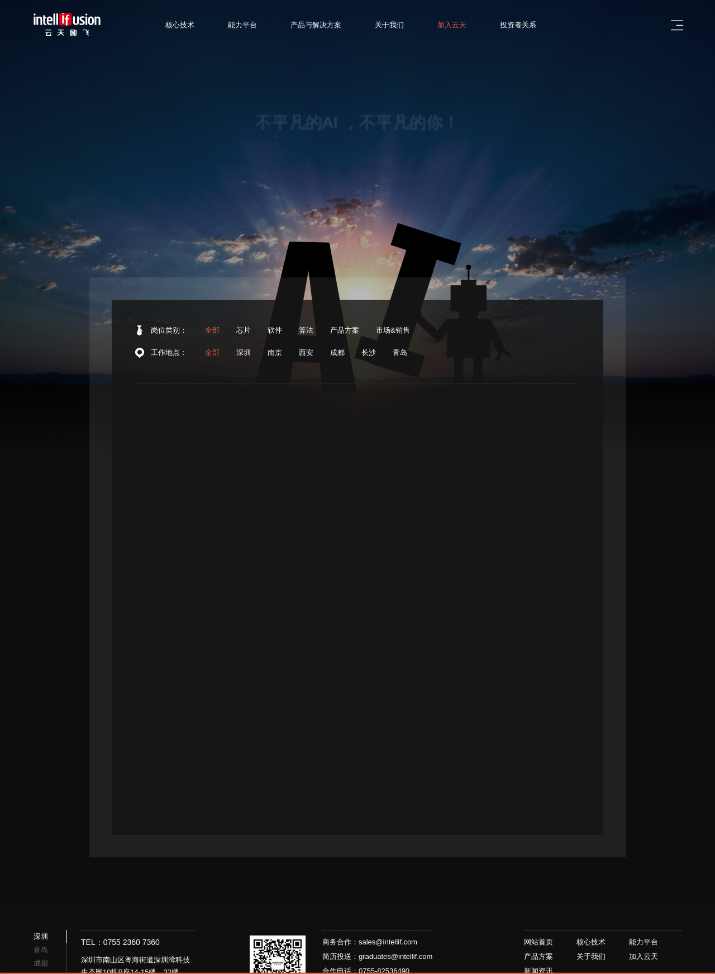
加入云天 (458, 25)
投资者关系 (525, 25)
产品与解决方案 (322, 25)
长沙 (368, 355)
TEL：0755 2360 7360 (120, 942)
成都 (337, 355)
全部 (212, 331)
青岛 (400, 355)
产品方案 (344, 331)
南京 (275, 355)
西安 (306, 355)
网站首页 (538, 942)
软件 (275, 331)
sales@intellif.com (388, 942)
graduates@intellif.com (395, 956)
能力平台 (249, 25)
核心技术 (186, 25)
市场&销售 (393, 331)
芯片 (243, 331)
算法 (306, 331)
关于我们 (396, 25)
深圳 (243, 355)
